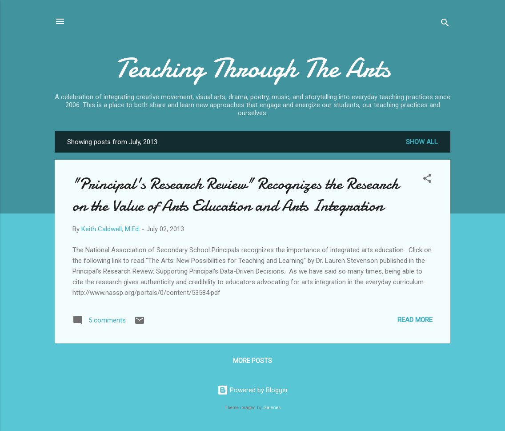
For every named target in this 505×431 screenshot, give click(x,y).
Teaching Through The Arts (252, 68)
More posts (252, 360)
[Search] (445, 24)
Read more (415, 320)
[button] (427, 180)
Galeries (272, 408)
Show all (422, 142)
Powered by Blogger (252, 390)
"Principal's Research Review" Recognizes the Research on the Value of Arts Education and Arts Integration (235, 195)
